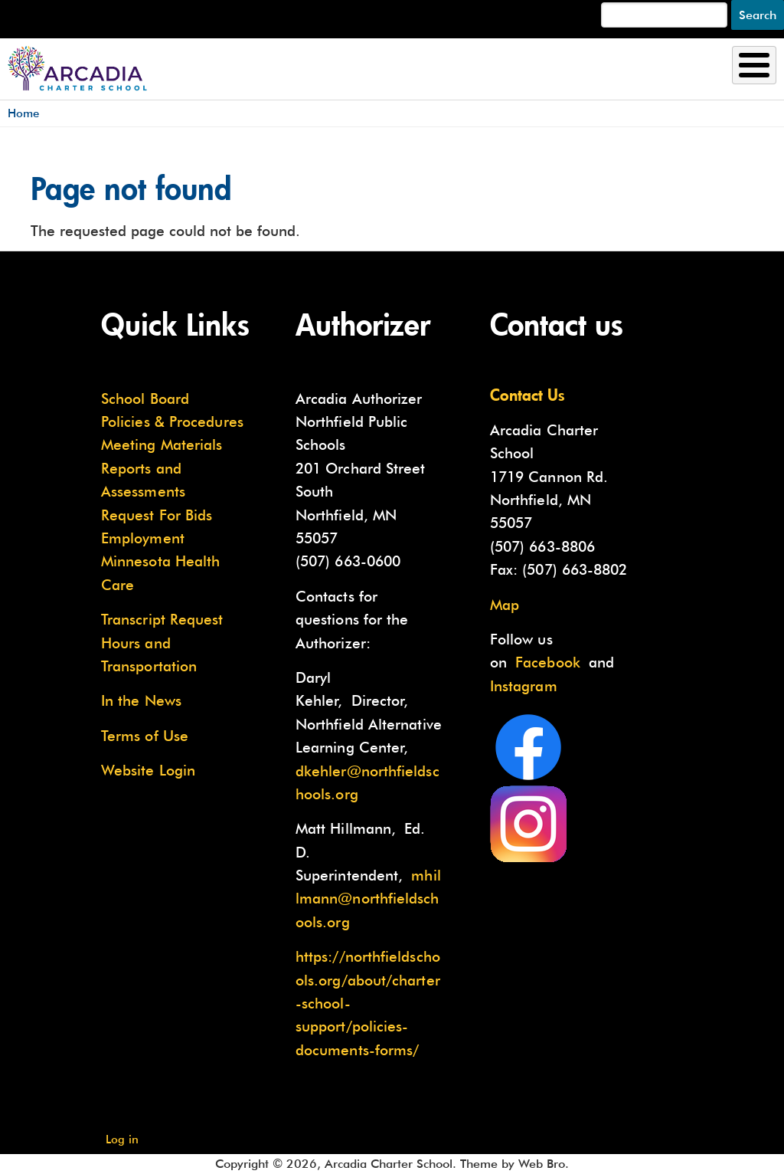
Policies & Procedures (172, 421)
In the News (141, 700)
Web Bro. (543, 1163)
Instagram (523, 685)
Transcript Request (162, 619)
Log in (122, 1139)
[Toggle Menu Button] (754, 65)
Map (504, 604)
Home (23, 113)
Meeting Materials (162, 444)
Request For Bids (156, 515)
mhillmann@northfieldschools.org (368, 898)
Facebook (547, 662)
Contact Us (527, 394)
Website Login (148, 770)
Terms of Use (144, 735)
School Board (145, 398)
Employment (143, 538)
